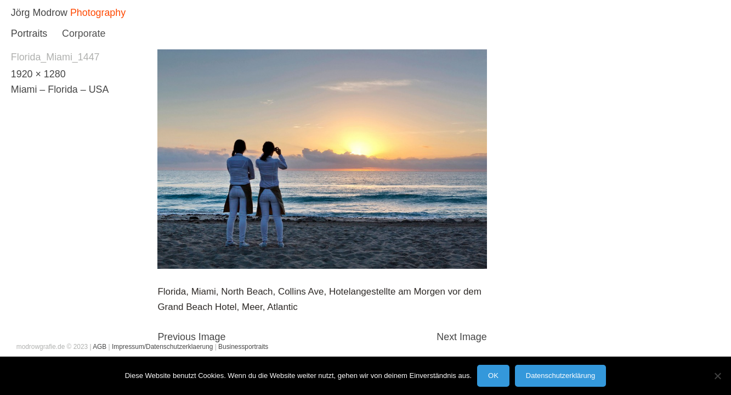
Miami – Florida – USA (60, 89)
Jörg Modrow (39, 12)
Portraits (29, 33)
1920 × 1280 (38, 74)
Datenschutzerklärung (560, 375)
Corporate (83, 33)
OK (493, 375)
